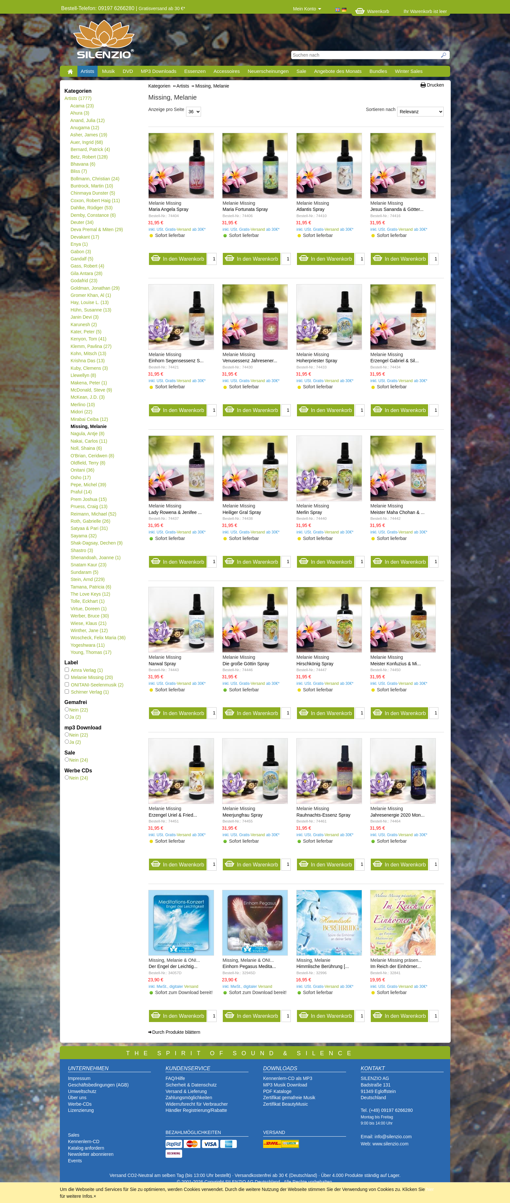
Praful (81, 491)
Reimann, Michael (93, 514)
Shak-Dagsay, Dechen (96, 543)
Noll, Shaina (86, 448)
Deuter (82, 222)
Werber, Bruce (89, 615)
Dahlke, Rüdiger (91, 207)
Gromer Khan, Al (90, 295)
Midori (81, 411)
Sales (73, 1135)
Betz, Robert (89, 156)
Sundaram (84, 572)
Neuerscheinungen (268, 71)
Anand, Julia (87, 120)
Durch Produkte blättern (176, 1032)
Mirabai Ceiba (89, 419)
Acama (82, 105)
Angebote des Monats (338, 71)
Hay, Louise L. (89, 302)
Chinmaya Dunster (92, 193)
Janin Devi (84, 317)
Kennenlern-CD (84, 1141)
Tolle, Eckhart (87, 601)
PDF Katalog (276, 1091)
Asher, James (88, 134)
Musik (108, 71)
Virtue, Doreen (88, 608)
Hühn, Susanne (90, 309)
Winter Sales (409, 71)
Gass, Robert (87, 266)
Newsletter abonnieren (91, 1154)
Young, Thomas (91, 652)
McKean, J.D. (87, 397)
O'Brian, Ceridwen (92, 455)
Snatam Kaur (88, 564)
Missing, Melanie (88, 426)
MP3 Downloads (158, 71)
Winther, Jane (89, 630)
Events (75, 1160)
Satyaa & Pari (89, 528)
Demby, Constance (93, 215)
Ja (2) (73, 717)
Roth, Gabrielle (90, 521)
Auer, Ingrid (86, 142)
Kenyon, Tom (88, 338)
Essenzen (195, 71)
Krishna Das (87, 360)
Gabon (80, 251)
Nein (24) (76, 760)
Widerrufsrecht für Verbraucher (197, 1104)
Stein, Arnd (87, 579)
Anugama (84, 127)
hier (430, 1189)
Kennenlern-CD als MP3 (287, 1078)
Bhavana (82, 164)
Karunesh (83, 324)
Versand (184, 229)
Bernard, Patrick (90, 149)
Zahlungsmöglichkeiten (189, 1097)
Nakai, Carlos (88, 441)
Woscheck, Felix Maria (98, 637)
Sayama (83, 535)
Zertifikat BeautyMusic (285, 1104)
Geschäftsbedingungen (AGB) (98, 1084)
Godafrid (83, 280)
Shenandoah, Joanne (95, 557)
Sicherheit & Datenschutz (191, 1084)
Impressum (79, 1078)
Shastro (81, 550)
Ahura (79, 113)
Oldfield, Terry (87, 462)
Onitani (82, 470)
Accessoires (226, 71)
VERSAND (274, 1132)
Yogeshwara (87, 645)
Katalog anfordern (86, 1148)
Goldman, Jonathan (95, 288)
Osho (80, 477)
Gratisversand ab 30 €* (162, 8)
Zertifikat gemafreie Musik (289, 1097)
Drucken (435, 85)
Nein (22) (76, 709)
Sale (301, 71)
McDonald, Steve (91, 390)
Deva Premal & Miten (96, 229)
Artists (87, 71)
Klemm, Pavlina (91, 346)
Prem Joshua (88, 499)
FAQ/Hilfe (175, 1078)
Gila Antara (86, 273)
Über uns (77, 1097)
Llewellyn (83, 375)
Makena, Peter (88, 382)
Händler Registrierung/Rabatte (196, 1110)
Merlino (82, 404)
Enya (79, 244)
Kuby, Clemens (89, 368)
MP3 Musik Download (285, 1084)
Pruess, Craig (89, 506)
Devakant (84, 237)
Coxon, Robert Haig (95, 200)
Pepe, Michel (88, 484)
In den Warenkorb (177, 257)
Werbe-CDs (80, 1104)
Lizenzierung (81, 1110)
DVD (128, 71)
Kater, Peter (85, 331)
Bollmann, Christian (94, 178)
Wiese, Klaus (88, 623)
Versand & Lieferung (186, 1091)
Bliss (78, 171)
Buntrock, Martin (91, 185)
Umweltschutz (82, 1091)
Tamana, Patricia (90, 586)
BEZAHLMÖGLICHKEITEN (193, 1132)
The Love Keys (90, 594)
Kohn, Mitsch (88, 353)
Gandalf (81, 258)
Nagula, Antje (87, 433)
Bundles (378, 71)
